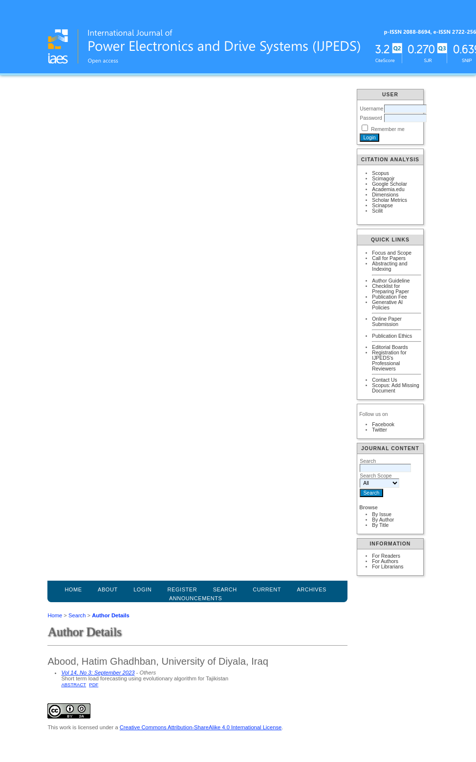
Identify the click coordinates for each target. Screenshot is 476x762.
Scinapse (382, 205)
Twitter (379, 430)
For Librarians (387, 566)
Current (267, 589)
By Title (380, 525)
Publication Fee (389, 297)
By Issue (381, 514)
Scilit (377, 211)
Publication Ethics (392, 336)
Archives (311, 589)
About (108, 589)
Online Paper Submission (387, 321)
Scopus (380, 173)
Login (142, 589)
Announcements (195, 598)
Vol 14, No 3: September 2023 (97, 672)
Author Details (110, 615)
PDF (93, 684)
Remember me (388, 129)
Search (77, 615)
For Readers (386, 556)
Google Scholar (389, 184)
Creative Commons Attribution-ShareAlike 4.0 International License (200, 727)
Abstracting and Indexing (389, 266)
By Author (383, 520)
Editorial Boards (390, 347)
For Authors (385, 561)
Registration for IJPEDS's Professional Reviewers (389, 360)
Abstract (73, 684)
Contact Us (384, 380)
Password (371, 118)
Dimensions (385, 194)
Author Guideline (391, 280)
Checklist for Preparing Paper (390, 288)
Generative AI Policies (387, 305)
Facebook (383, 424)
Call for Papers (389, 258)
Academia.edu (388, 189)
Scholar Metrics (389, 200)
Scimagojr (383, 178)
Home (73, 589)
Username (371, 108)
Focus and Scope (391, 253)
